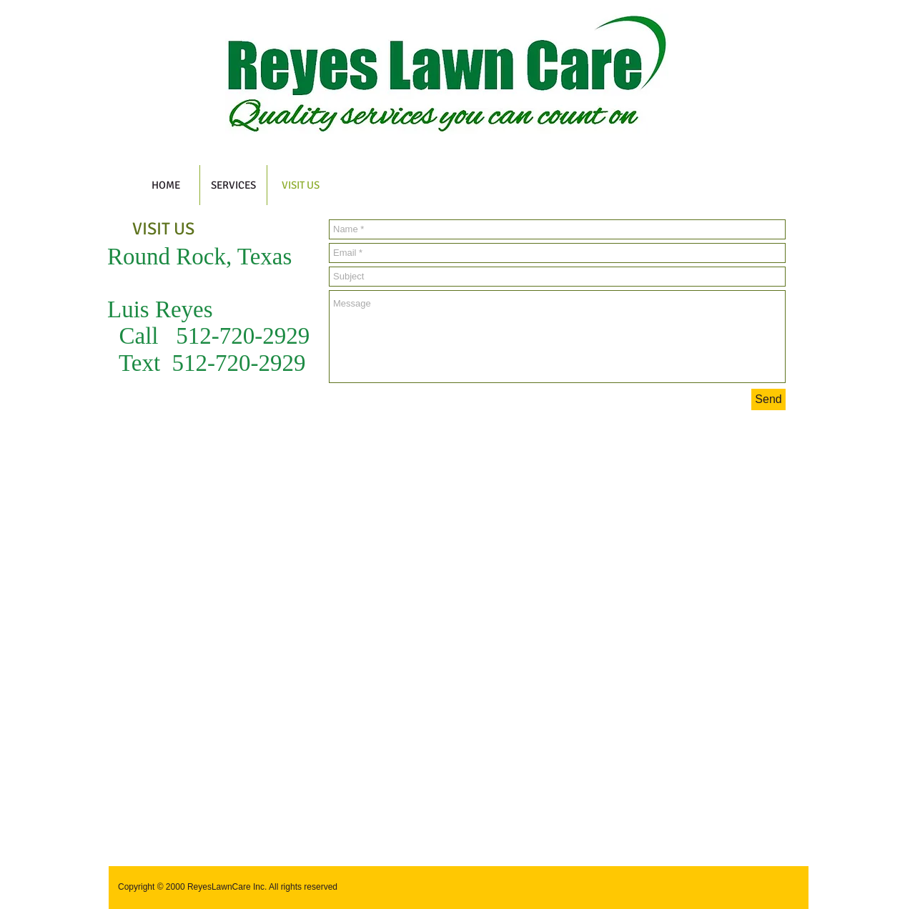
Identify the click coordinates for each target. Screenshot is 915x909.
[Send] (768, 399)
